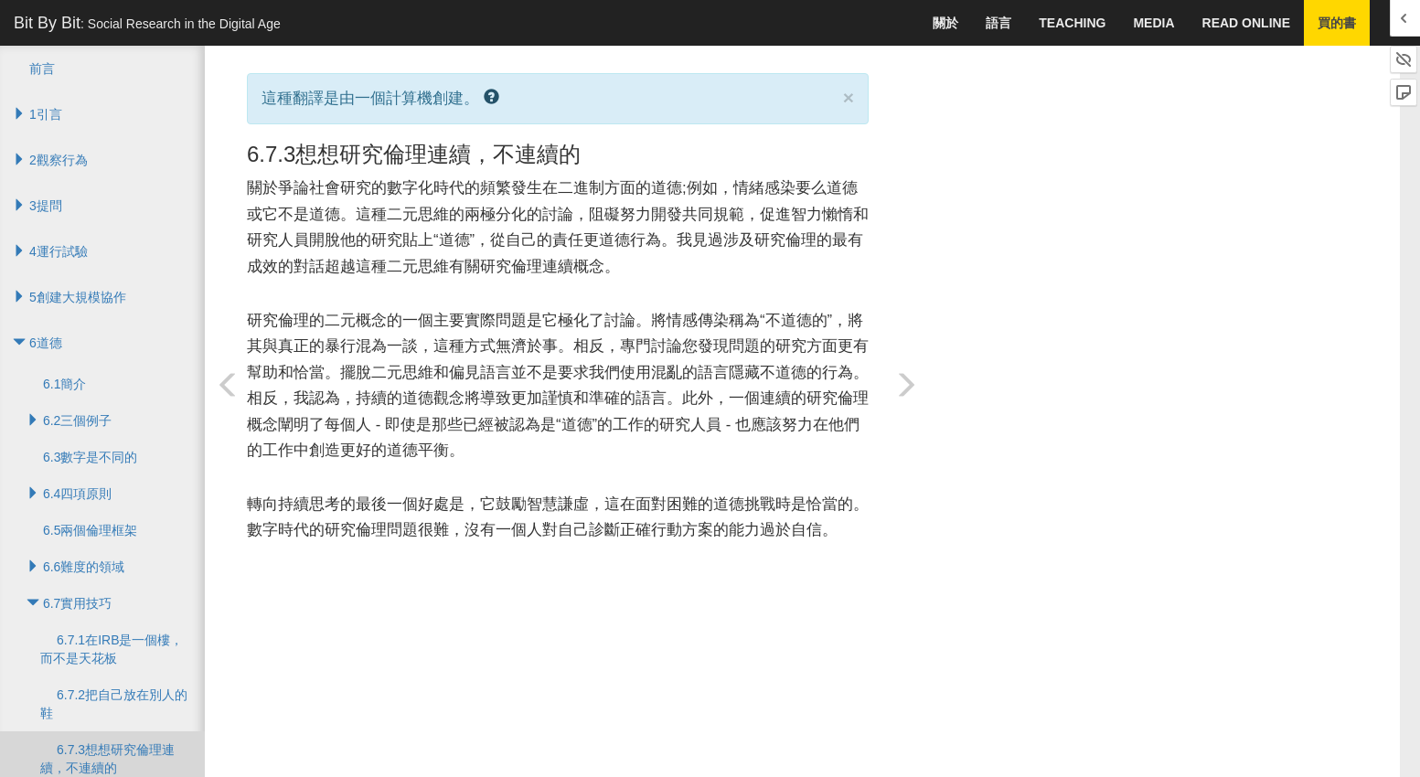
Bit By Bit (147, 23)
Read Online (1246, 23)
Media (1153, 23)
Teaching (1072, 23)
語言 (998, 23)
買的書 (1337, 23)
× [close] (848, 97)
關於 (945, 23)
